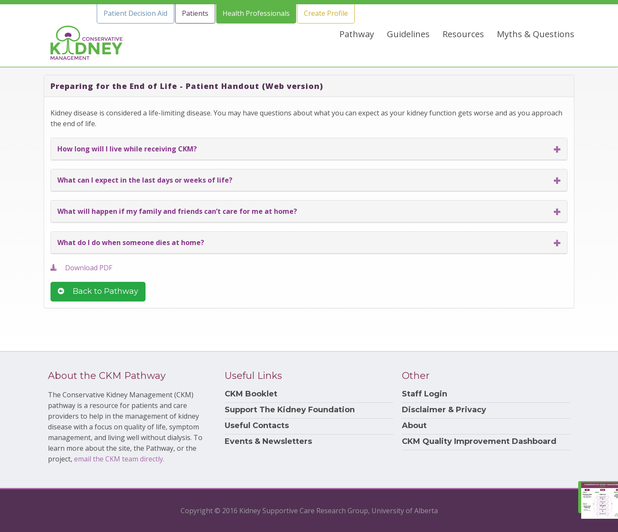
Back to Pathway (98, 291)
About (414, 425)
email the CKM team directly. (119, 459)
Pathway (356, 34)
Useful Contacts (257, 425)
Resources (463, 34)
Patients (195, 13)
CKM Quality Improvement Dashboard (479, 441)
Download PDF (81, 267)
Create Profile (326, 13)
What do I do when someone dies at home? (130, 242)
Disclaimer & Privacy (444, 409)
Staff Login (424, 394)
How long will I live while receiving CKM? (127, 149)
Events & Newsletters (268, 441)
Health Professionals (256, 13)
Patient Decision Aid (135, 13)
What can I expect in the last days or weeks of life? (144, 180)
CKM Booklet (251, 394)
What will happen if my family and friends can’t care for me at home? (177, 211)
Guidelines (408, 34)
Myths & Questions (535, 34)
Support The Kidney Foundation (290, 409)
